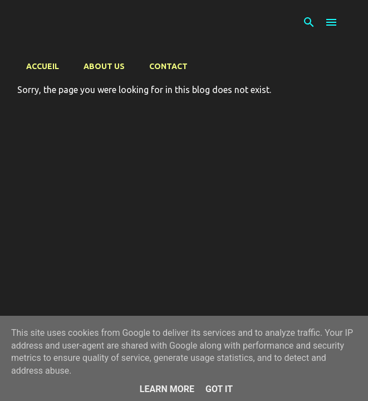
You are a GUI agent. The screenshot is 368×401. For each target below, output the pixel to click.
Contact (168, 66)
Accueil (42, 66)
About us (104, 66)
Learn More (167, 389)
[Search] (309, 22)
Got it (219, 389)
